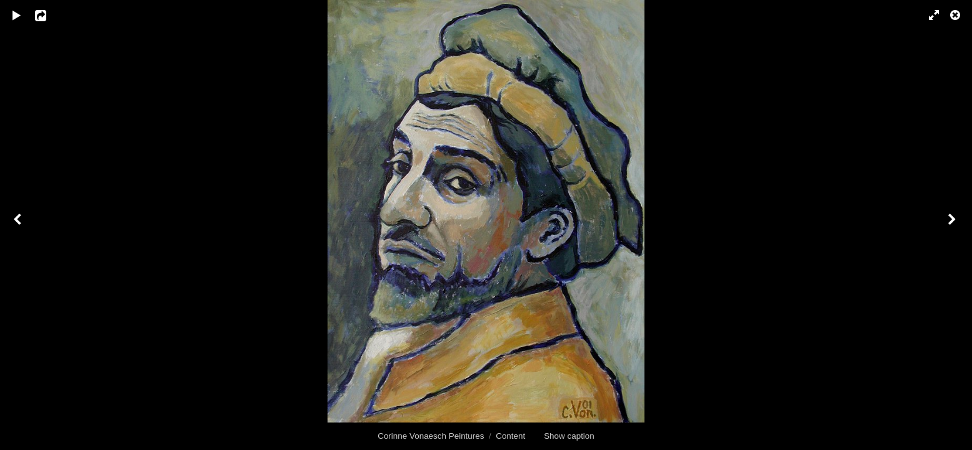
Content (510, 436)
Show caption (569, 436)
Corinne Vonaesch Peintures (431, 436)
